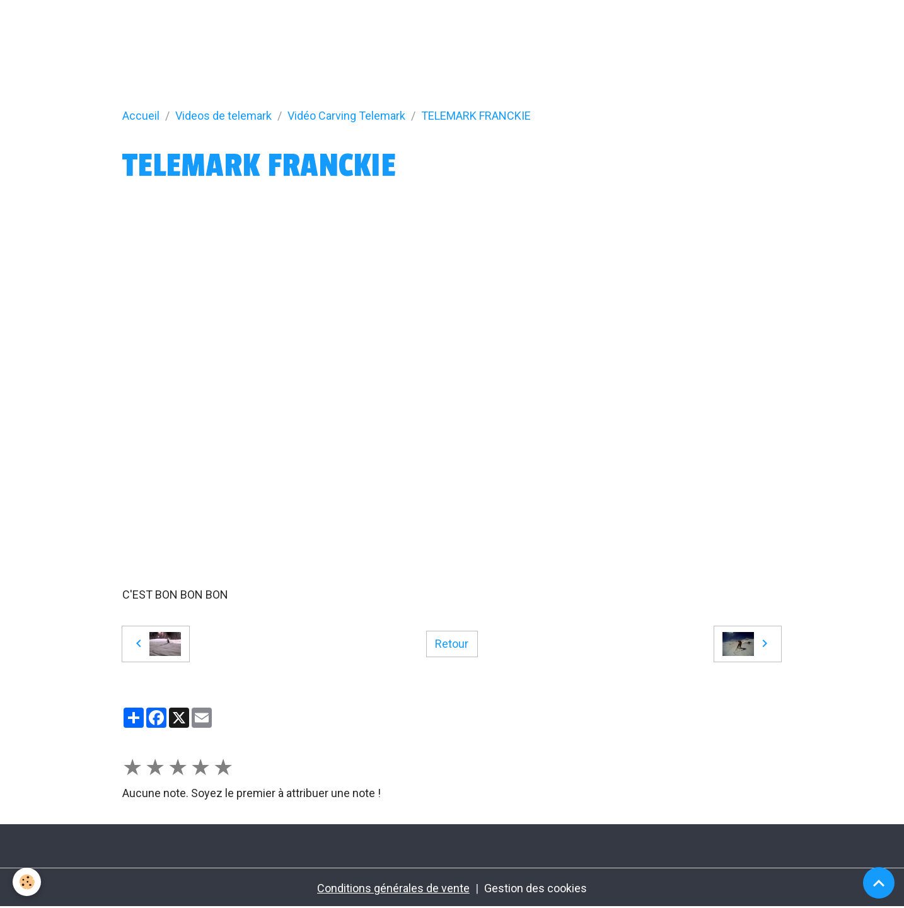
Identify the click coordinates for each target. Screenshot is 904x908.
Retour (451, 643)
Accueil (140, 115)
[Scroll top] (879, 883)
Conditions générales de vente (393, 888)
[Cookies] (27, 882)
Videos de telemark (223, 115)
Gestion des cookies (535, 888)
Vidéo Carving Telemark (346, 115)
